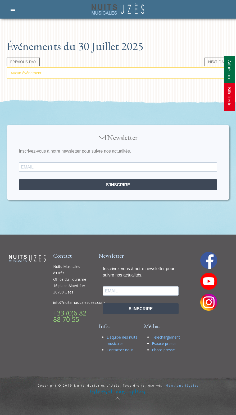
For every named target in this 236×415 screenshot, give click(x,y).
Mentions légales (182, 385)
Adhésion (229, 69)
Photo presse (163, 349)
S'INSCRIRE (118, 185)
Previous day (23, 61)
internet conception (118, 392)
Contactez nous (120, 349)
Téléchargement (166, 337)
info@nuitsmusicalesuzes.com (79, 302)
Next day (217, 61)
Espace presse (164, 343)
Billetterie (229, 96)
